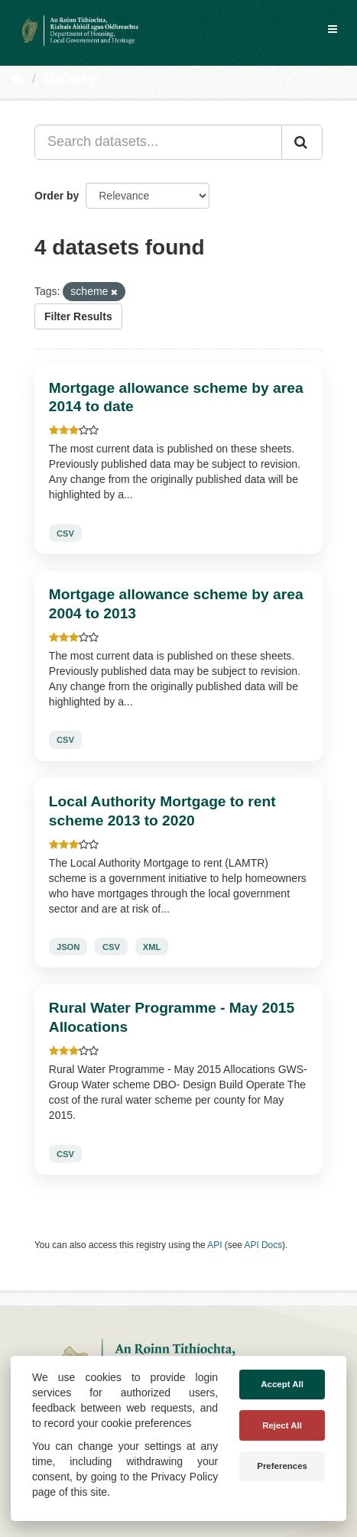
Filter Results (78, 316)
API (214, 1245)
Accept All (282, 1384)
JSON (68, 947)
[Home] (17, 78)
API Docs (264, 1245)
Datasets (72, 78)
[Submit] (302, 142)
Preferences (282, 1466)
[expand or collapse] (333, 29)
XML (152, 947)
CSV (65, 532)
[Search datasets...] (158, 142)
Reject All (282, 1425)
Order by (56, 196)
